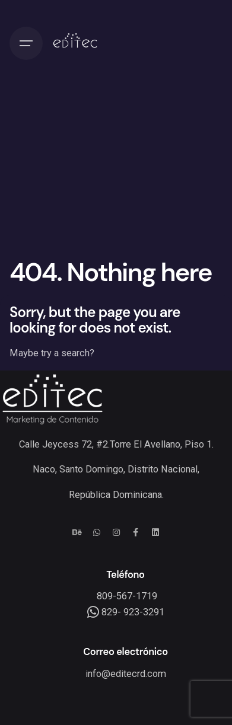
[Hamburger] (26, 43)
